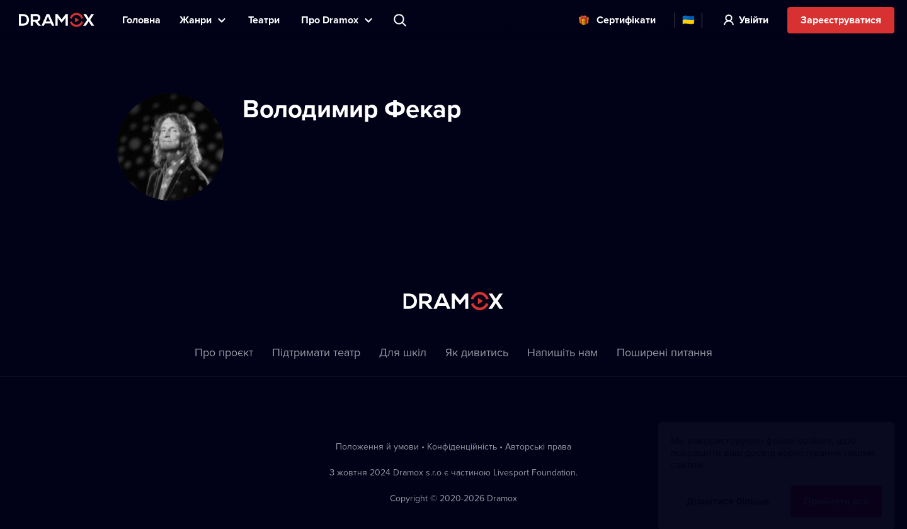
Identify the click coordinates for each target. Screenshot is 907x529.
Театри (265, 20)
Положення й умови (377, 446)
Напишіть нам (562, 352)
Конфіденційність (462, 446)
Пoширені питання (664, 352)
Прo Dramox (329, 20)
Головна (141, 20)
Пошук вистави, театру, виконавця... (401, 20)
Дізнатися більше (728, 489)
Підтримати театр (316, 352)
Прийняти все (836, 489)
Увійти (753, 20)
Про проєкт (224, 352)
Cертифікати (626, 20)
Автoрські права (538, 446)
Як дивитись (476, 352)
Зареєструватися (841, 20)
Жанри (196, 20)
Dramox (56, 20)
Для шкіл (402, 352)
